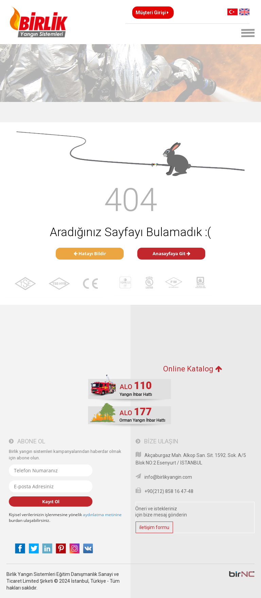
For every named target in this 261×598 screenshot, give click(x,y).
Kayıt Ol (50, 501)
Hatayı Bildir (90, 253)
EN (244, 11)
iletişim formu (154, 527)
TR (232, 11)
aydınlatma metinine (102, 514)
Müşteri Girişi (152, 12)
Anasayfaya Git (171, 253)
